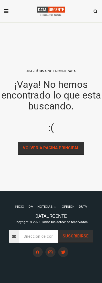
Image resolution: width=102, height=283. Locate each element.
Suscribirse (76, 236)
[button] (6, 11)
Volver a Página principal (51, 147)
